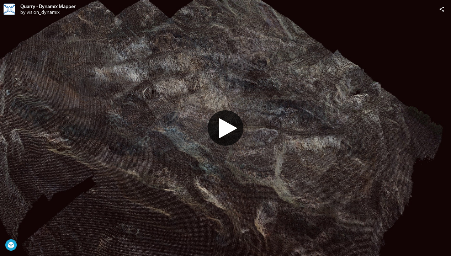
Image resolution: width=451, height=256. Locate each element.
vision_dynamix (43, 12)
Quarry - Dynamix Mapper (47, 6)
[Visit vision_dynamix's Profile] (9, 9)
